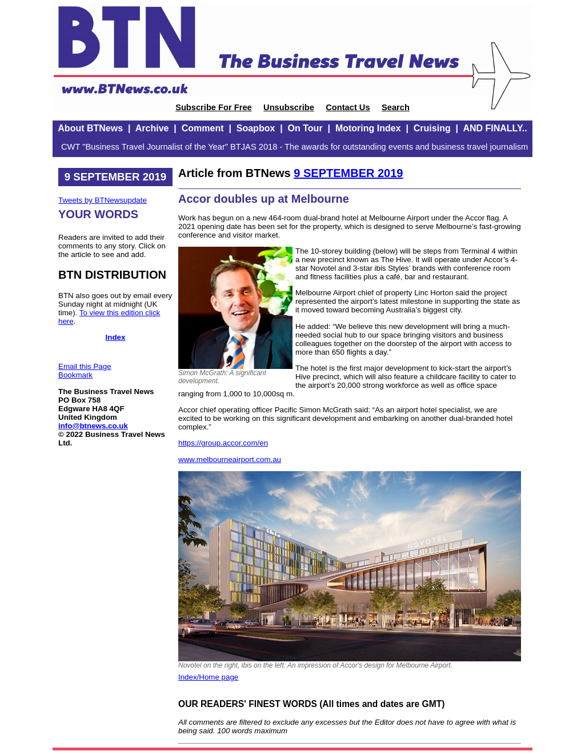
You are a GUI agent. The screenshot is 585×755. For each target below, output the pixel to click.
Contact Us (348, 107)
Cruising (432, 128)
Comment (203, 128)
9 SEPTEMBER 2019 (348, 173)
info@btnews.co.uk (93, 425)
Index (116, 337)
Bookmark (75, 375)
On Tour (305, 128)
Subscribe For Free (213, 107)
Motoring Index (368, 128)
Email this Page (84, 366)
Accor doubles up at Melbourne (263, 198)
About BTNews (90, 128)
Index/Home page (208, 677)
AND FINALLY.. (495, 128)
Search (396, 107)
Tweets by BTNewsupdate (102, 200)
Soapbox (256, 128)
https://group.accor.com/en (223, 443)
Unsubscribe (288, 107)
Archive (152, 128)
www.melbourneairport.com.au (229, 459)
